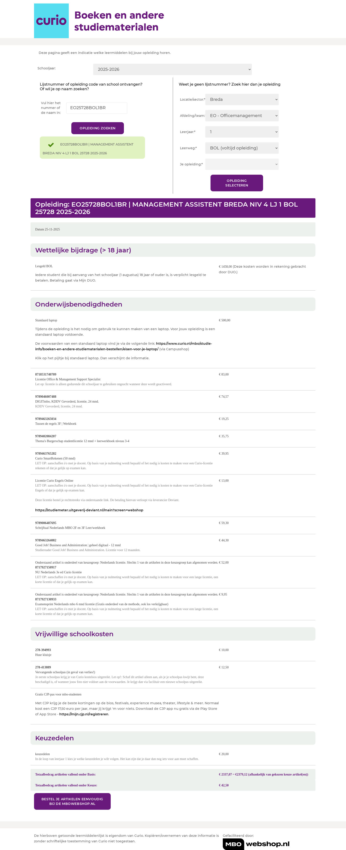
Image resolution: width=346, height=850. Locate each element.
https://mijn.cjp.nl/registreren (83, 714)
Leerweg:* (188, 148)
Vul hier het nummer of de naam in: (51, 108)
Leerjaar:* (187, 132)
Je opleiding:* (191, 164)
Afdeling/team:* (192, 116)
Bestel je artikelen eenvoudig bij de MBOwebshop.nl (72, 801)
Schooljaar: (47, 68)
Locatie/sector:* (192, 99)
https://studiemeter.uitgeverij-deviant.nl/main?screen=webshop (89, 510)
